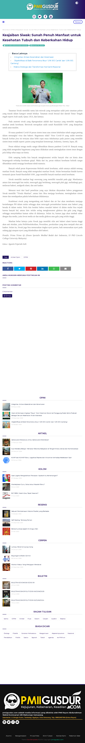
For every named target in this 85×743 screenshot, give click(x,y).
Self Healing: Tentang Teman (21, 520)
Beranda (6, 30)
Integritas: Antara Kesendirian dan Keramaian (34, 57)
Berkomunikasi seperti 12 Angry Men (24, 529)
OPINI (12, 30)
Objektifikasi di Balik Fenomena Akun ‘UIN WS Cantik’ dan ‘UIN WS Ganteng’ (39, 422)
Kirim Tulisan (48, 736)
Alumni (8, 736)
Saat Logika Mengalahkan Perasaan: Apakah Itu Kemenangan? (34, 475)
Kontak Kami (61, 736)
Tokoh (42, 637)
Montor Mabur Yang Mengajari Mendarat (26, 564)
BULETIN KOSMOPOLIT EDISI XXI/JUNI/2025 (27, 591)
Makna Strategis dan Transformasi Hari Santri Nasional (37, 67)
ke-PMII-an (61, 637)
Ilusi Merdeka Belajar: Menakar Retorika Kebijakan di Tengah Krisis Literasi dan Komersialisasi (44, 449)
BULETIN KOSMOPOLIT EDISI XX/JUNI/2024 (27, 600)
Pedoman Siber (74, 736)
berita (6, 619)
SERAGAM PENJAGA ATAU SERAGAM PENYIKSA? (30, 440)
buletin (54, 619)
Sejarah (34, 637)
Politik (18, 637)
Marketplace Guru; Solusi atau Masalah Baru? (28, 484)
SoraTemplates (32, 739)
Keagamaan (44, 633)
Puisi (29, 619)
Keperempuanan (58, 633)
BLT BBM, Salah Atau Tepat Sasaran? (24, 493)
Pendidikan (8, 637)
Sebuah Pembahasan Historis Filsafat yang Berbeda (30, 511)
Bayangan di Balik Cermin (21, 556)
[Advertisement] (42, 375)
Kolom (37, 619)
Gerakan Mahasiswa (28, 633)
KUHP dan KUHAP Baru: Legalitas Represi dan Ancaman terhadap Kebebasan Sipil (41, 457)
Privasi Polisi (34, 736)
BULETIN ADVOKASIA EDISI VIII (22, 582)
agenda (51, 637)
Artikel (21, 619)
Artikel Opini (15, 257)
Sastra (26, 637)
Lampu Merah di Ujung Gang (22, 547)
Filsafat (15, 633)
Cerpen (45, 619)
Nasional (71, 633)
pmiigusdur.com (57, 739)
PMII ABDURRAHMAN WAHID (16, 45)
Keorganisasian (20, 736)
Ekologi (6, 633)
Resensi (62, 619)
